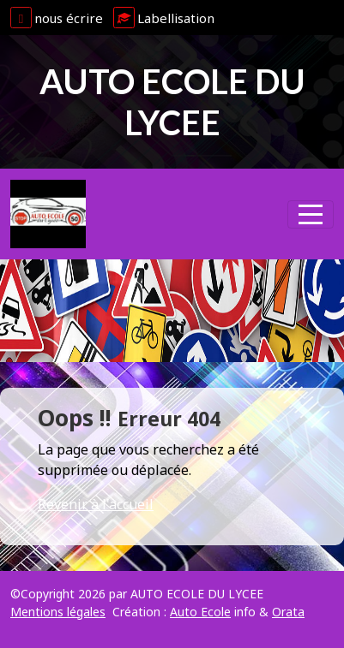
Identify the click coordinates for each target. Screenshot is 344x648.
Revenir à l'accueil (96, 504)
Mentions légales (58, 611)
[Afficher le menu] (310, 214)
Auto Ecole (200, 611)
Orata (288, 611)
